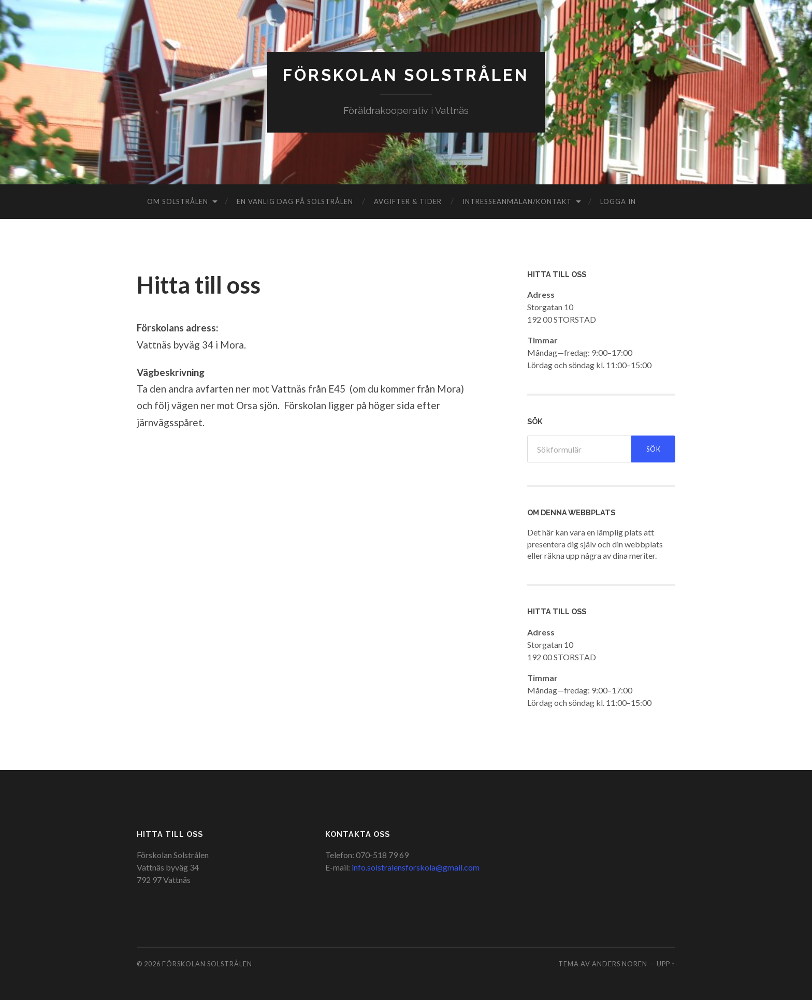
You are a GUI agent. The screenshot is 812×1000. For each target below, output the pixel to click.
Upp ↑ (666, 964)
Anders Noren (619, 964)
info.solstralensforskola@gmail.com (416, 867)
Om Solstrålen (177, 201)
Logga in (618, 201)
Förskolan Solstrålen (406, 75)
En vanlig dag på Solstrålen (295, 201)
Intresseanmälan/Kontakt (517, 201)
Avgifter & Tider (408, 201)
